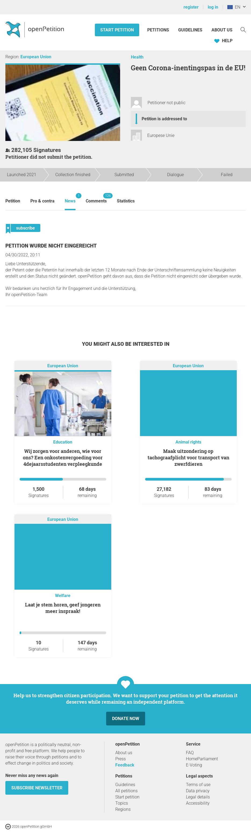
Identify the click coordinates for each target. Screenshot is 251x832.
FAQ (190, 752)
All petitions (126, 790)
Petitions (158, 29)
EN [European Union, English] (233, 7)
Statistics (126, 201)
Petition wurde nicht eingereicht (51, 246)
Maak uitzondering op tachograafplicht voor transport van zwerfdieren (188, 457)
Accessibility (198, 803)
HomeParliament (202, 758)
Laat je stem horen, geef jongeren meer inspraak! (63, 607)
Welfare (62, 595)
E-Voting (194, 765)
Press (120, 758)
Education (62, 442)
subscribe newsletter (36, 787)
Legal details (198, 797)
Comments (96, 198)
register (191, 7)
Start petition (117, 29)
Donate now (125, 718)
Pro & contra (42, 201)
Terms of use (198, 784)
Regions (123, 809)
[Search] (243, 29)
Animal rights (188, 442)
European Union (35, 56)
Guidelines (190, 29)
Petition (12, 201)
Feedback (124, 765)
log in (213, 7)
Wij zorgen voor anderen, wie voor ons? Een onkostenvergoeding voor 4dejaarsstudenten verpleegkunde (63, 457)
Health (137, 57)
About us (221, 29)
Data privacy (198, 790)
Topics (121, 803)
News (70, 198)
